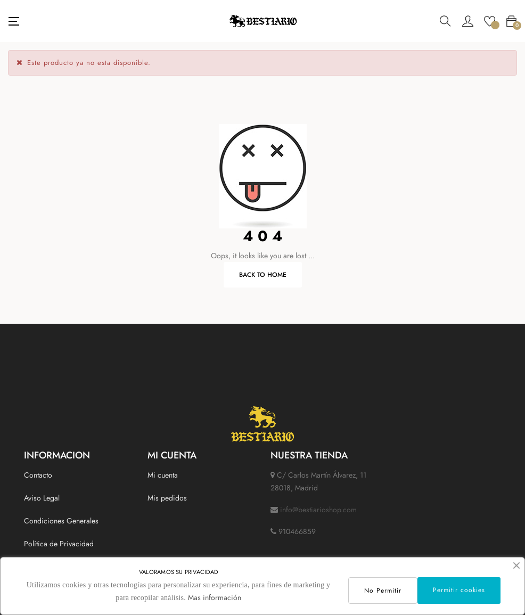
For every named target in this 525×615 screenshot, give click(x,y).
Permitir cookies (459, 590)
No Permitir (382, 590)
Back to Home (262, 275)
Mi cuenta (162, 475)
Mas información (214, 597)
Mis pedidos (167, 498)
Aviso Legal (42, 498)
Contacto (38, 475)
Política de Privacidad (59, 543)
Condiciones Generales (61, 520)
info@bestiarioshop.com (318, 509)
